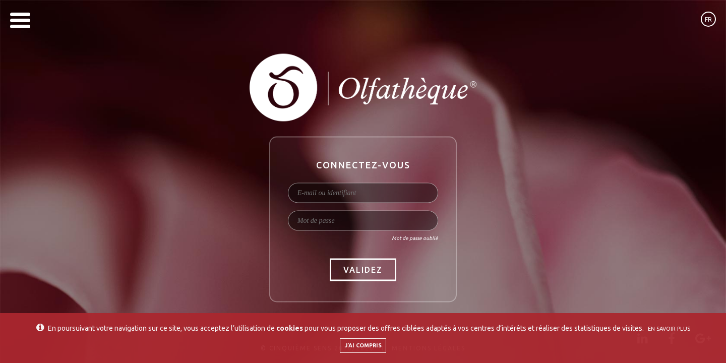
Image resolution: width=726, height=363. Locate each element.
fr (708, 19)
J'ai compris (363, 345)
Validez (363, 269)
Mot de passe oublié (415, 238)
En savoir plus (669, 329)
